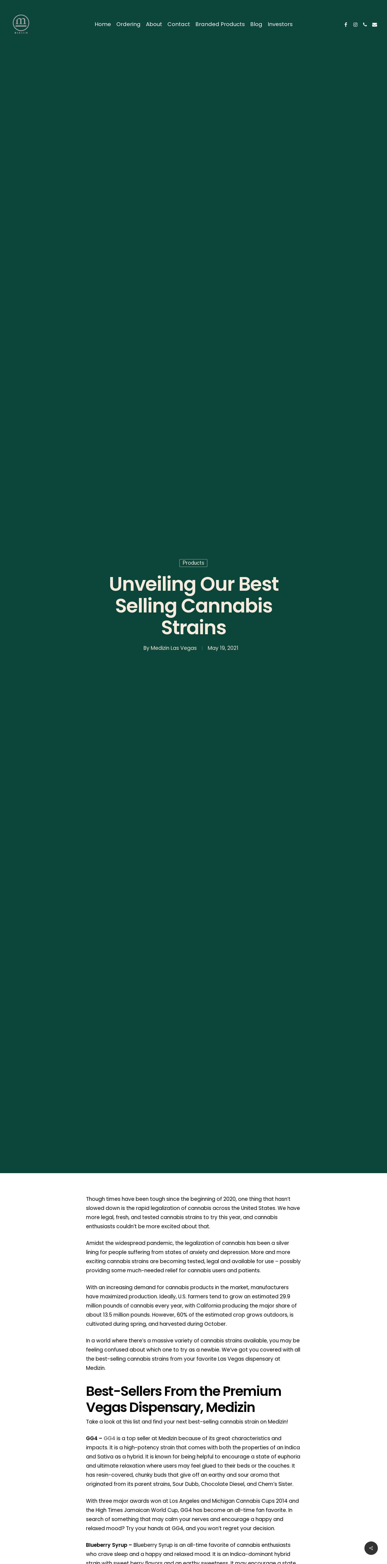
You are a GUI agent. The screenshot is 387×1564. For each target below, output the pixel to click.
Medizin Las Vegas (174, 648)
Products (193, 563)
